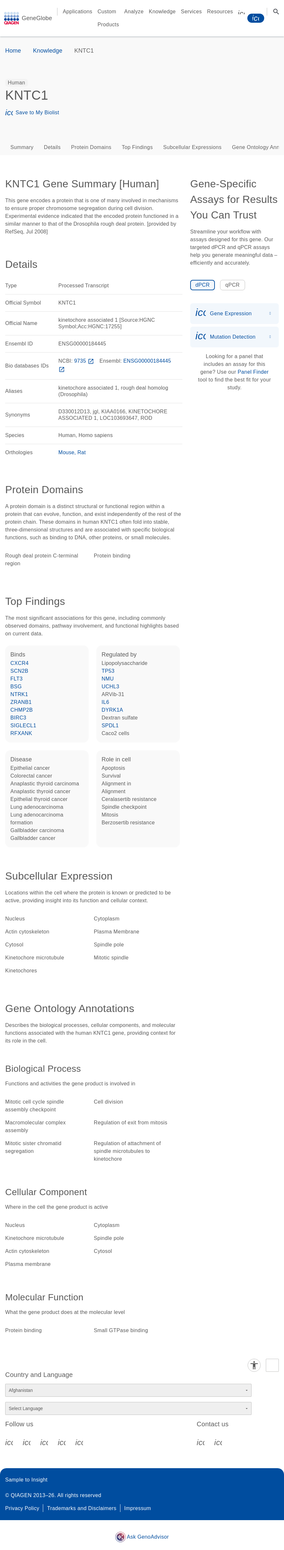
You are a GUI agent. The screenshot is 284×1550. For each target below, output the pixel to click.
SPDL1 (110, 725)
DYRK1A (112, 710)
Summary (21, 147)
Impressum (137, 1508)
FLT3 (16, 678)
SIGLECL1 (23, 725)
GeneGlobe (37, 18)
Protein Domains (91, 147)
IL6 (105, 702)
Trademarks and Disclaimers (81, 1508)
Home (13, 50)
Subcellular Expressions (192, 147)
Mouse (66, 452)
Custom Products (108, 18)
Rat (82, 452)
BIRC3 (18, 717)
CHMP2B (21, 710)
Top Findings (137, 147)
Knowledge (162, 11)
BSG (16, 686)
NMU (108, 678)
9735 (84, 361)
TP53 (108, 671)
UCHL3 (110, 686)
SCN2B (19, 671)
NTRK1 (19, 694)
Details (52, 147)
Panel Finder (253, 372)
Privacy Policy (22, 1508)
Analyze (134, 11)
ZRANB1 (21, 702)
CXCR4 (19, 663)
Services (191, 11)
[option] (16, 83)
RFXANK (21, 733)
